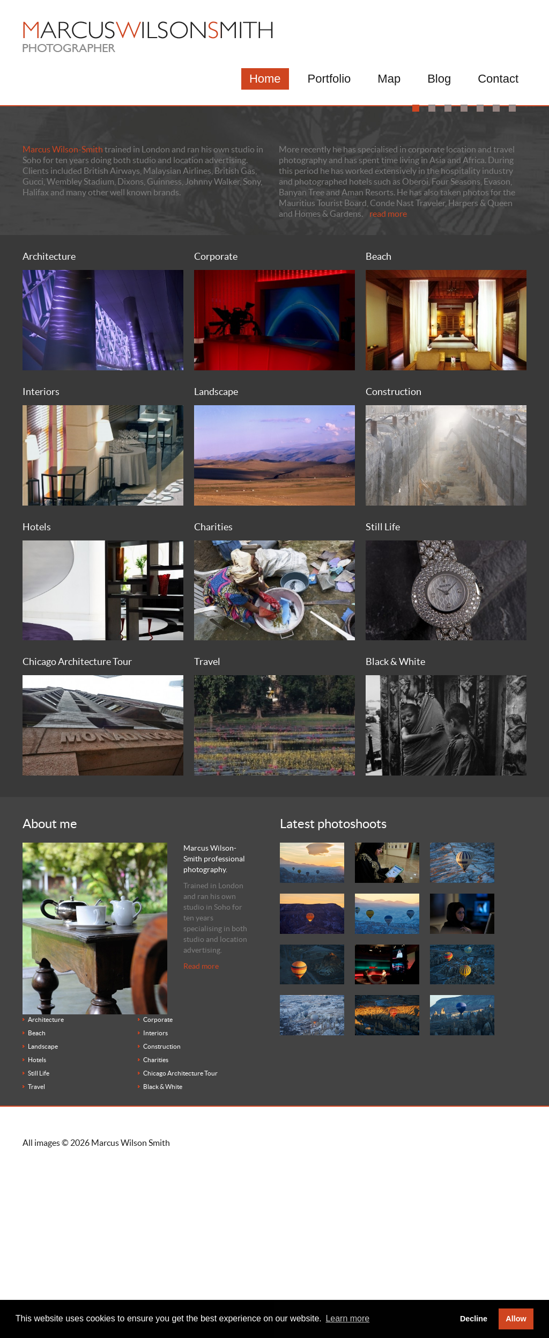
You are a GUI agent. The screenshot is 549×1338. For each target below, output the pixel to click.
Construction (162, 1214)
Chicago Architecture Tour (180, 1241)
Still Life (38, 1241)
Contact (498, 78)
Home (265, 78)
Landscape (43, 1214)
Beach (37, 1201)
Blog (439, 78)
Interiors (155, 1201)
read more (388, 381)
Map (388, 78)
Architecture (46, 1188)
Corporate (158, 1188)
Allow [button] (516, 1318)
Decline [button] (473, 1318)
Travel (36, 1255)
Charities (155, 1228)
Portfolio (329, 78)
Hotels (37, 1228)
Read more (201, 1134)
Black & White (162, 1255)
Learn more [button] (347, 1318)
